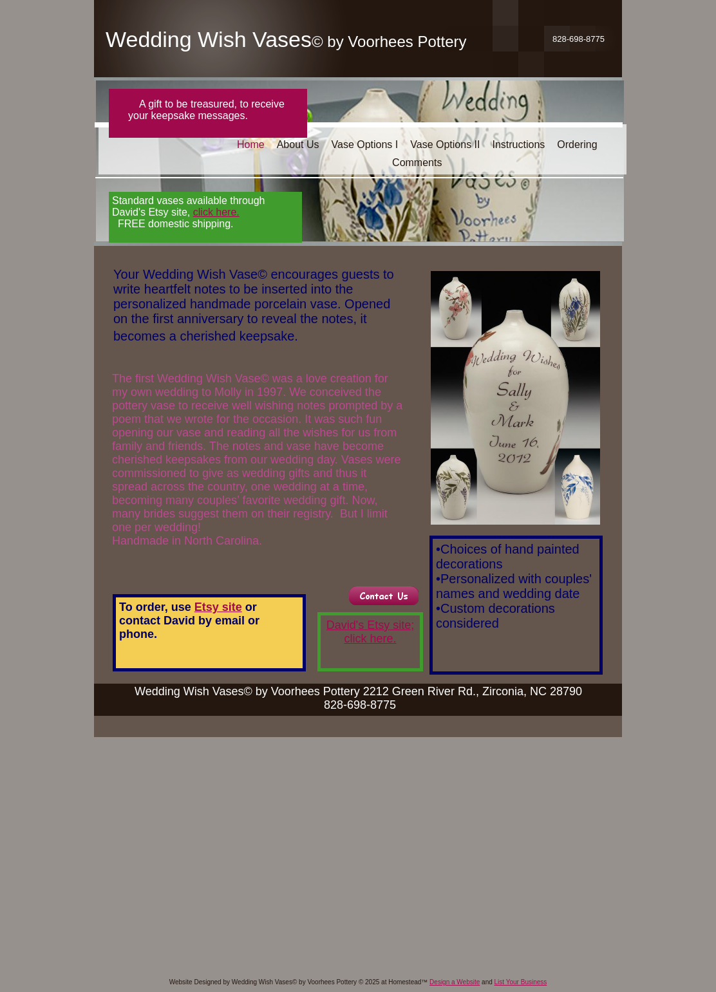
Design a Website (454, 982)
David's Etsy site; (370, 625)
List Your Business (521, 982)
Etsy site (218, 607)
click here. (370, 638)
